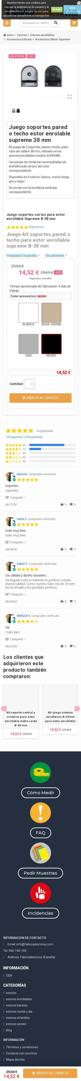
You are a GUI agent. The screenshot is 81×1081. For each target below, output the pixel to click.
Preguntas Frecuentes (23, 255)
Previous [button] (3, 708)
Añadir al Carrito (50, 1073)
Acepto (57, 9)
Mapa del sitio (15, 1059)
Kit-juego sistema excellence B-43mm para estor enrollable (60, 717)
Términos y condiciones (22, 1047)
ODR (9, 975)
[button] (16, 497)
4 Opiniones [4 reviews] (36, 227)
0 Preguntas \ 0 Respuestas (24, 437)
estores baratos (17, 1005)
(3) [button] (24, 444)
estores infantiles (18, 1017)
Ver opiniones (56, 255)
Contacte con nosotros (21, 1053)
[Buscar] (41, 22)
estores (11, 993)
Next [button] (77, 708)
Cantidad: (17, 384)
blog (9, 1030)
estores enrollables (19, 999)
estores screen (16, 1024)
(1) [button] (24, 448)
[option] (21, 711)
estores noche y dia (19, 1011)
